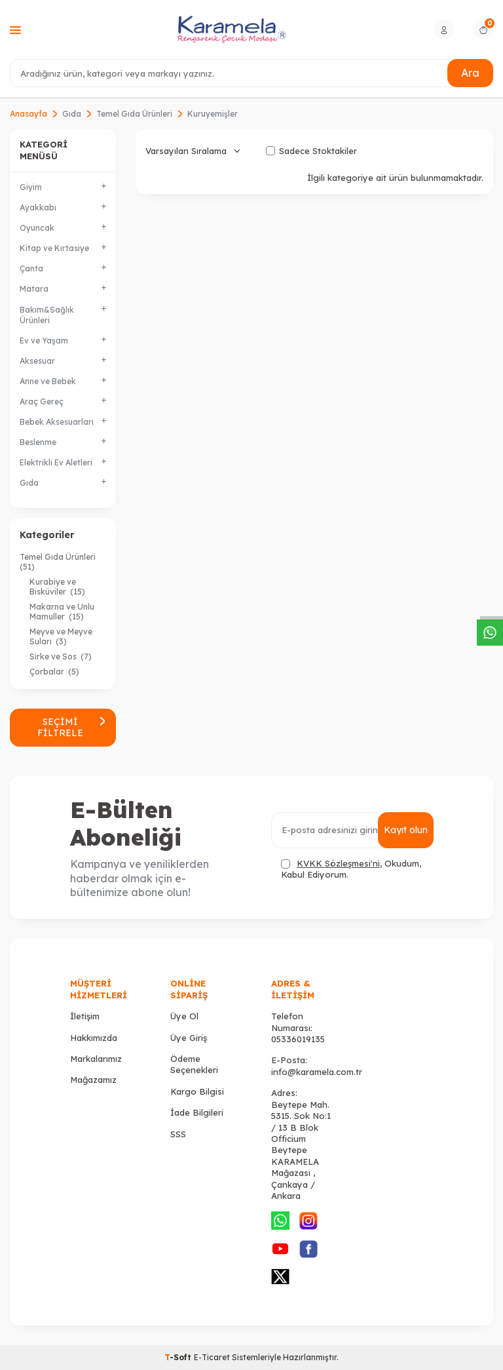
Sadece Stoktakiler (311, 151)
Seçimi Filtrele (71, 727)
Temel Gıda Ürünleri (134, 114)
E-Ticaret (212, 1357)
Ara (470, 72)
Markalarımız (96, 1058)
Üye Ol (184, 1016)
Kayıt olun (406, 830)
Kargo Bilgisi (197, 1091)
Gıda (71, 114)
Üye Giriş (188, 1037)
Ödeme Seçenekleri (194, 1064)
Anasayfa (28, 114)
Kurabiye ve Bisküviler (57, 587)
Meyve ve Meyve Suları (60, 636)
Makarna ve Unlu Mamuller (61, 611)
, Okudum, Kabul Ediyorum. (351, 869)
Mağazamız (93, 1079)
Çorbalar (54, 671)
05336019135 (298, 1039)
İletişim (85, 1016)
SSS (178, 1134)
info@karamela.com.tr (316, 1072)
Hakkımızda (93, 1037)
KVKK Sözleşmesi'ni (338, 863)
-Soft (179, 1357)
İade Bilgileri (196, 1112)
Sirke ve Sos (60, 656)
